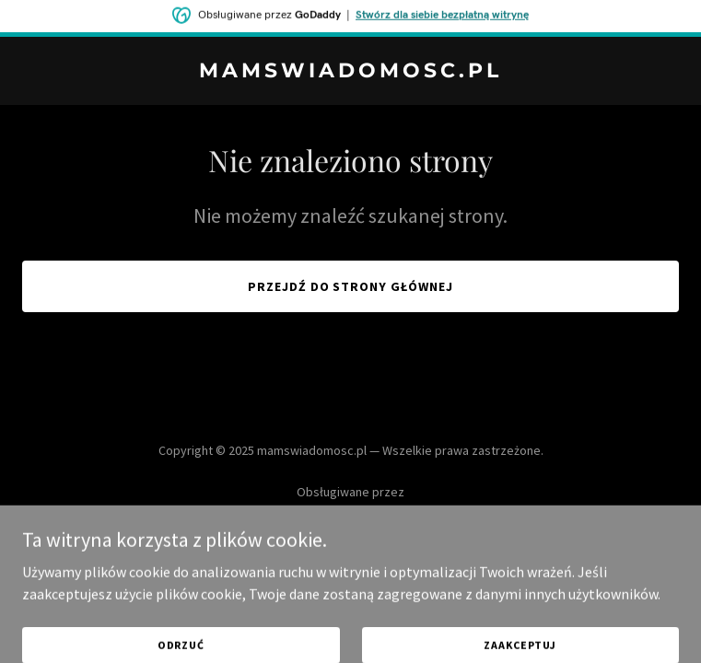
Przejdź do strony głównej (351, 286)
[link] (350, 72)
